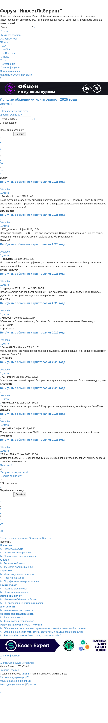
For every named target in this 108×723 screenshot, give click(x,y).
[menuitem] (10, 35)
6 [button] (0, 149)
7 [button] (0, 152)
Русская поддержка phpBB (15, 677)
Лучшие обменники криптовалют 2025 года (38, 99)
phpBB (25, 673)
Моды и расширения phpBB (15, 681)
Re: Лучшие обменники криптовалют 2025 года (32, 181)
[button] (0, 126)
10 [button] (1, 163)
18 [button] (1, 170)
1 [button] (0, 141)
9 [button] (0, 159)
